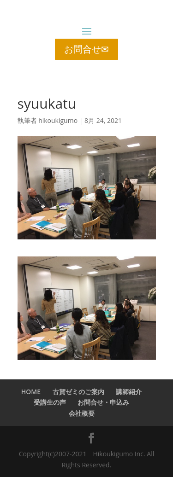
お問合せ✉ (86, 49)
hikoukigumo (58, 120)
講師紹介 (129, 391)
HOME (31, 391)
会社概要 (82, 413)
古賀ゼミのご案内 (78, 391)
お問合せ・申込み (103, 402)
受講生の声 (50, 402)
